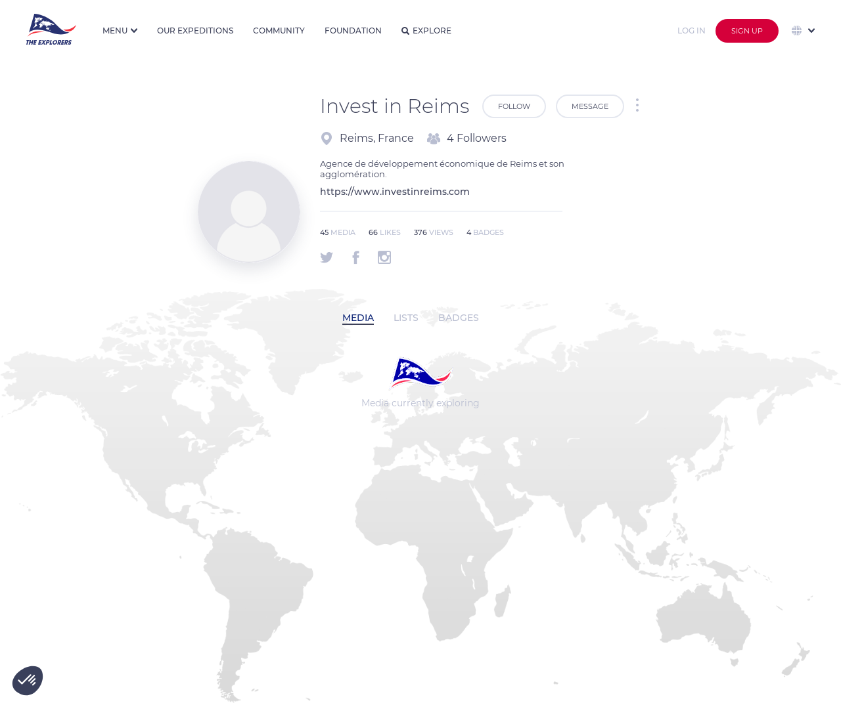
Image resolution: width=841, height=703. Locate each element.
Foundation (353, 30)
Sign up (747, 30)
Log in (691, 30)
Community (279, 30)
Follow (514, 106)
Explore (426, 30)
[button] (27, 680)
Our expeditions (195, 30)
